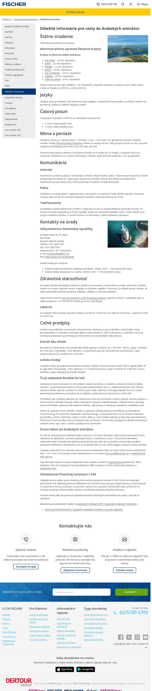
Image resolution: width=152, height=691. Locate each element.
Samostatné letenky (93, 639)
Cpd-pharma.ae (116, 462)
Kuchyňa (9, 31)
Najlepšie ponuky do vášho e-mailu (22, 591)
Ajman (48, 69)
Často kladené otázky (40, 635)
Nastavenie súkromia (40, 626)
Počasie (8, 102)
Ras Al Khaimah (52, 73)
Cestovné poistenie (39, 614)
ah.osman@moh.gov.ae (117, 453)
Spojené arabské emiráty (17, 26)
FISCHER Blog (9, 632)
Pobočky (6, 619)
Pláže (7, 85)
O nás (5, 627)
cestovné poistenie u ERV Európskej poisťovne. (84, 298)
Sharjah (48, 66)
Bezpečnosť (10, 124)
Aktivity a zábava (13, 64)
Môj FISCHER (63, 618)
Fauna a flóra (11, 58)
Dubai (48, 63)
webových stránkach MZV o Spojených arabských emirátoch (106, 504)
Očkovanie (10, 48)
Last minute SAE (13, 129)
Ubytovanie (10, 113)
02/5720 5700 (133, 612)
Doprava (9, 42)
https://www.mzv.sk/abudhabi (59, 256)
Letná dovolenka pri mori (96, 614)
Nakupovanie (11, 119)
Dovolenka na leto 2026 (95, 623)
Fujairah (49, 76)
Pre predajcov (9, 636)
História (8, 37)
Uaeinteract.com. (48, 468)
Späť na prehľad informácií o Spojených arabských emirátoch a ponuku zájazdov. (84, 509)
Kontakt (6, 614)
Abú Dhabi (50, 60)
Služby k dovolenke (66, 630)
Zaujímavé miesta (13, 97)
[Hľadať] (122, 4)
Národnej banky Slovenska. (69, 143)
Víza (7, 80)
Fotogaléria (10, 108)
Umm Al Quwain (53, 79)
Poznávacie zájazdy (93, 627)
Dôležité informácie (14, 91)
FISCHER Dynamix (38, 639)
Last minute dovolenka (95, 619)
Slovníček (9, 53)
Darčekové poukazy (39, 630)
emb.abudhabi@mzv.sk (58, 253)
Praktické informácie (15, 69)
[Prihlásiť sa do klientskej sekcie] (130, 4)
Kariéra (5, 623)
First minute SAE (13, 135)
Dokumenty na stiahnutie (69, 647)
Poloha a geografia (14, 75)
